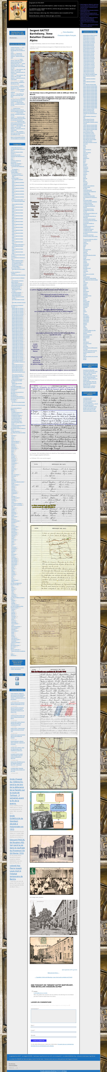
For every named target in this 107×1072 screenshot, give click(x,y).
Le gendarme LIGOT (87, 398)
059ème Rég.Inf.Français (17, 322)
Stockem (13, 568)
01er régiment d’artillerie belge (90, 74)
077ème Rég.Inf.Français (17, 327)
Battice (12, 587)
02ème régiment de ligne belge (90, 86)
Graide (12, 483)
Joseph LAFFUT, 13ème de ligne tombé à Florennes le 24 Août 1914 (18, 730)
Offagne (13, 536)
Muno (12, 523)
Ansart (12, 438)
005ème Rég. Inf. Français (17, 308)
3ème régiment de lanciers (89, 136)
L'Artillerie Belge (15, 178)
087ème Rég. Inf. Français (17, 330)
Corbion (13, 464)
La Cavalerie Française (16, 292)
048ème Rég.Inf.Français (17, 318)
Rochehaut (13, 554)
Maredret (13, 629)
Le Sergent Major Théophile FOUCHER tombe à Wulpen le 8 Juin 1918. (18, 770)
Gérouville (13, 480)
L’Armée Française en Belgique (90, 201)
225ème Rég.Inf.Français (17, 366)
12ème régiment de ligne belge (90, 100)
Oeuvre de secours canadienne (18, 651)
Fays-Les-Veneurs (15, 474)
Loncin (12, 593)
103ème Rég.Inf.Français (17, 335)
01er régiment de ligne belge (18, 201)
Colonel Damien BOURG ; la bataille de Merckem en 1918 (17, 82)
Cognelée (13, 617)
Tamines (85, 345)
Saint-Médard (14, 560)
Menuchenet (14, 516)
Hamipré (13, 487)
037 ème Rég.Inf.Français (17, 315)
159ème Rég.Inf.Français (17, 360)
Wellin (12, 581)
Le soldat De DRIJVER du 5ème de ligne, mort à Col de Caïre (26, 1059)
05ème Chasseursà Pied (17, 262)
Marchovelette (14, 628)
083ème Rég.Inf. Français (17, 328)
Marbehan (13, 512)
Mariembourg (14, 630)
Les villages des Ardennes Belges (18, 432)
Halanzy (13, 486)
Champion (13, 616)
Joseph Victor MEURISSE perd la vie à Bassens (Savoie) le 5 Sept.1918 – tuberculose (18, 763)
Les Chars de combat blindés (18, 402)
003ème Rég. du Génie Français (90, 35)
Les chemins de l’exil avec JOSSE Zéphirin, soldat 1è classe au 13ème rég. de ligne (52, 6)
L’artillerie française (87, 203)
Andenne (13, 609)
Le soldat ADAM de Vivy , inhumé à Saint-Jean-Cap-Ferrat (79, 1056)
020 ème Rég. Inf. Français (18, 314)
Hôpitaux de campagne (16, 163)
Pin (12, 545)
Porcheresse (14, 548)
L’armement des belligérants (89, 191)
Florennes (13, 620)
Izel (12, 494)
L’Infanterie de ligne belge (89, 196)
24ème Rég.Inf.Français (17, 367)
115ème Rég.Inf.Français (17, 343)
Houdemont (14, 493)
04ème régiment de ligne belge (90, 88)
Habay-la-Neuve (15, 484)
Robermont (13, 596)
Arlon (12, 440)
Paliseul (13, 544)
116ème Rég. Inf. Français (17, 344)
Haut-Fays (13, 490)
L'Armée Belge (14, 170)
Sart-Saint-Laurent (15, 639)
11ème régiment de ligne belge (90, 99)
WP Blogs (64, 1071)
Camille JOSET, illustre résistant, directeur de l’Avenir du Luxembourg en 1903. (89, 22)
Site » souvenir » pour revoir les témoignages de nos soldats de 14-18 (18, 133)
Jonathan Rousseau (15, 47)
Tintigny (13, 571)
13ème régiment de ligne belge (90, 102)
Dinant (12, 619)
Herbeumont (14, 492)
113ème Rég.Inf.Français (16, 147)
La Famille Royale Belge (16, 386)
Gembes (13, 479)
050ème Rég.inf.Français (17, 319)
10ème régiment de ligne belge (90, 97)
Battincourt (13, 447)
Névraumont (14, 532)
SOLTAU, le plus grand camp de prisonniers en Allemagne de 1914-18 (18, 100)
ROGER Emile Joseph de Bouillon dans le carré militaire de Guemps (18, 736)
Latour (12, 502)
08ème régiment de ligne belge (90, 94)
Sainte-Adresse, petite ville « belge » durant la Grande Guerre (17, 60)
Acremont (13, 435)
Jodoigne (13, 600)
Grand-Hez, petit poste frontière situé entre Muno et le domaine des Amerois (18, 118)
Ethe (12, 473)
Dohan (12, 470)
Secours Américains (15, 649)
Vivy (12, 577)
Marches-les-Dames (15, 626)
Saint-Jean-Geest (15, 604)
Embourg (13, 589)
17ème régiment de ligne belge (90, 107)
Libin (12, 506)
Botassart (13, 455)
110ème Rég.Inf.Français (17, 340)
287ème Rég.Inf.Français (17, 370)
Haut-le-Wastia (14, 623)
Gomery (85, 256)
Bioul (84, 180)
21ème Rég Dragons (16, 293)
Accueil (84, 359)
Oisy (84, 308)
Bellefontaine (14, 448)
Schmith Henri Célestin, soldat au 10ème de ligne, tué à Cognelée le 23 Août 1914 (17, 749)
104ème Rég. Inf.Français (17, 337)
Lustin (12, 625)
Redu (12, 552)
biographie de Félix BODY (36, 3)
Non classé (13, 646)
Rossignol (13, 557)
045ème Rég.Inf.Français (17, 317)
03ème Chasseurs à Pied (17, 260)
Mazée (12, 632)
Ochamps (13, 535)
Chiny (12, 159)
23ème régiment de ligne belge (90, 128)
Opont (12, 538)
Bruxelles (13, 411)
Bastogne (13, 445)
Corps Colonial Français (17, 379)
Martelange (13, 513)
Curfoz (12, 467)
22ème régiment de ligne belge (90, 126)
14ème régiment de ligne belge (90, 103)
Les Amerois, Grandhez (16, 503)
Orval (12, 542)
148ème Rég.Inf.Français (17, 356)
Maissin (13, 510)
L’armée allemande (87, 190)
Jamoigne (13, 496)
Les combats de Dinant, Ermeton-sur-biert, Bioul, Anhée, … (16, 422)
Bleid (12, 453)
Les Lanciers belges (15, 267)
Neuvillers (13, 531)
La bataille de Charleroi (16, 415)
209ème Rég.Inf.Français (17, 364)
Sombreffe (13, 641)
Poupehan (13, 549)
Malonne (13, 643)
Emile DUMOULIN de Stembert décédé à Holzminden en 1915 (16, 822)
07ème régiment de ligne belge (90, 93)
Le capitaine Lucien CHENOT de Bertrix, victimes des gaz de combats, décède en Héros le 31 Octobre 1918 (52, 9)
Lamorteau (13, 500)
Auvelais (13, 612)
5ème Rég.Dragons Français (18, 299)
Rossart (13, 555)
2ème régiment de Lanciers (89, 135)
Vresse (12, 578)
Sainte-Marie (14, 564)
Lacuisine (13, 499)
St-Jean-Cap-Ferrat (15, 431)
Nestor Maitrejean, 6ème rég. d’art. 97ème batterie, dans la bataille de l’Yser (51, 13)
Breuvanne (13, 458)
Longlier (13, 509)
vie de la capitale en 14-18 (89, 352)
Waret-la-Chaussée (15, 642)
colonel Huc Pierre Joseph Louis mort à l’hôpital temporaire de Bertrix (18, 717)
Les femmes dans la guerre (17, 396)
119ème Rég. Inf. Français (17, 348)
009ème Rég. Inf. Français (89, 39)
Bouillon (13, 457)
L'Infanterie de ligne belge (17, 199)
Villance (85, 353)
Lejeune (12, 117)
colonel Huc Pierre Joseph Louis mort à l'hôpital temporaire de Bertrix (16, 872)
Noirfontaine (14, 534)
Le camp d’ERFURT (20, 89)
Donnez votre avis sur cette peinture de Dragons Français (60, 1059)
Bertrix (12, 450)
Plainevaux (13, 547)
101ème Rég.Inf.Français (17, 332)
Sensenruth (13, 655)
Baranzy (13, 444)
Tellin (12, 570)
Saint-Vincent (14, 561)
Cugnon (13, 466)
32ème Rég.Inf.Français (17, 374)
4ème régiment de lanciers (89, 138)
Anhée (12, 610)
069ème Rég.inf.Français (17, 325)
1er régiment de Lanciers (88, 133)
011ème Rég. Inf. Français (17, 311)
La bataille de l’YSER (87, 230)
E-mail (33, 1030)
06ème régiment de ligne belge (90, 91)
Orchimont (13, 539)
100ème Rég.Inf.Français (17, 331)
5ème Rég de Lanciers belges (18, 269)
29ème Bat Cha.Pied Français (18, 372)
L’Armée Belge (86, 193)
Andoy (84, 175)
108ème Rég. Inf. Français (17, 338)
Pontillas (13, 636)
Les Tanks (13, 400)
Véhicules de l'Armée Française (18, 405)
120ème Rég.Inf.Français (17, 350)
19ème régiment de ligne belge (90, 125)
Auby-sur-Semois (15, 442)
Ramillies (13, 603)
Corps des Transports (16, 173)
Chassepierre (14, 463)
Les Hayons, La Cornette (16, 505)
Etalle (12, 471)
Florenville (13, 476)
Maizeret (85, 333)
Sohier (12, 567)
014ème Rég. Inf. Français (17, 312)
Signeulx (13, 565)
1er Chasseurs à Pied (16, 263)
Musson (13, 525)
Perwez (13, 602)
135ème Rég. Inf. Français (17, 354)
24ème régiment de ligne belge (90, 129)
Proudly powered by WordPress (48, 1071)
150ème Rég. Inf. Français (17, 357)
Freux (12, 477)
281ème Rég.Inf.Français (17, 369)
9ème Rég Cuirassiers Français (18, 302)
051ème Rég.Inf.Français (17, 321)
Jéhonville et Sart (15, 497)
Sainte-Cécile (14, 562)
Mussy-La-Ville (14, 526)
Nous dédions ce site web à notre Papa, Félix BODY (17, 95)
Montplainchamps (15, 521)
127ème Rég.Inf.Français (17, 351)
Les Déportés (14, 395)
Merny (12, 518)
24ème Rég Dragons (16, 295)
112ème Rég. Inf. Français (17, 341)
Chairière (13, 461)
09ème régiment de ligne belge (90, 96)
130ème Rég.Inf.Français (17, 353)
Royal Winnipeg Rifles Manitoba (18, 275)
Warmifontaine (14, 580)
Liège (12, 591)
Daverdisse (13, 468)
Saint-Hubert (14, 558)
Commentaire (35, 1008)
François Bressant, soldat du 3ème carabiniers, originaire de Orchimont (18, 743)
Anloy (12, 437)
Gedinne (85, 252)
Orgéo (12, 541)
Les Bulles (13, 390)
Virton (12, 576)
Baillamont (85, 154)
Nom (32, 1025)
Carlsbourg (13, 460)
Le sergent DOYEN (87, 399)
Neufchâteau (14, 529)
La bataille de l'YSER (15, 416)
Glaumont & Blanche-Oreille (17, 481)
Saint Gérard (14, 638)
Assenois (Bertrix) (15, 441)
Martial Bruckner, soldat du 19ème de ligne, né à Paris (45, 16)
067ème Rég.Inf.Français (17, 324)
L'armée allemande (15, 165)
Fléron (12, 590)
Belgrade (13, 613)
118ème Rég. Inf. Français (17, 347)
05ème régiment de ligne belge (90, 90)
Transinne (13, 574)
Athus (84, 151)
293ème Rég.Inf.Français (16, 285)
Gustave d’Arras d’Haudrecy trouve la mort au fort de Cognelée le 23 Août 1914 (18, 110)
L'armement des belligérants (17, 166)
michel (12, 53)
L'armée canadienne (15, 272)
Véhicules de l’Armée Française (90, 350)
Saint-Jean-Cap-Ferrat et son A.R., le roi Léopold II (47, 1056)
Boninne (13, 615)
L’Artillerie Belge (86, 194)
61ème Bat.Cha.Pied (15, 286)
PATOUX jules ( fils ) (15, 63)
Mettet (12, 633)
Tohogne (13, 573)
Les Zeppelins (15, 169)
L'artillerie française (15, 288)
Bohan (12, 454)
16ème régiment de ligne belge (90, 106)
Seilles (12, 654)
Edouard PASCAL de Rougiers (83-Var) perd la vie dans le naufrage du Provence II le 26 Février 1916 (89, 14)
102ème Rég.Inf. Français (17, 334)
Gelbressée (13, 622)
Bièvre (12, 451)
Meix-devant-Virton (15, 645)
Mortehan (13, 522)
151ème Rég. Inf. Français (17, 359)
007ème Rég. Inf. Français (17, 309)
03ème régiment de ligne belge (90, 87)
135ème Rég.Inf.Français (16, 283)
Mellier (12, 515)
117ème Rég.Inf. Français (17, 345)
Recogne (13, 551)
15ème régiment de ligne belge (90, 104)
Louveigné (13, 594)
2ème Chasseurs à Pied (88, 132)
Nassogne (13, 528)
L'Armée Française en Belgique (18, 278)
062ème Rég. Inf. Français (89, 47)
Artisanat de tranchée (16, 155)
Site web (33, 1035)
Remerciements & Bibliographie (90, 347)
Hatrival (13, 489)
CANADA (13, 273)
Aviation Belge (14, 172)
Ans (12, 586)
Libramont (13, 508)
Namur (12, 635)
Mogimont (13, 519)
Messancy (85, 292)
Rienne (12, 648)
